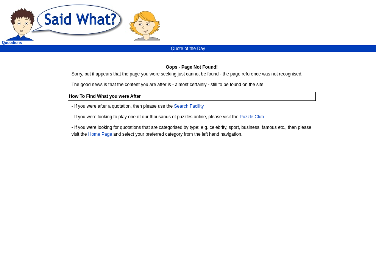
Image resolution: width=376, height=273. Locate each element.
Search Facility (189, 106)
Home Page (100, 134)
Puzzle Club (252, 116)
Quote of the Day (188, 48)
